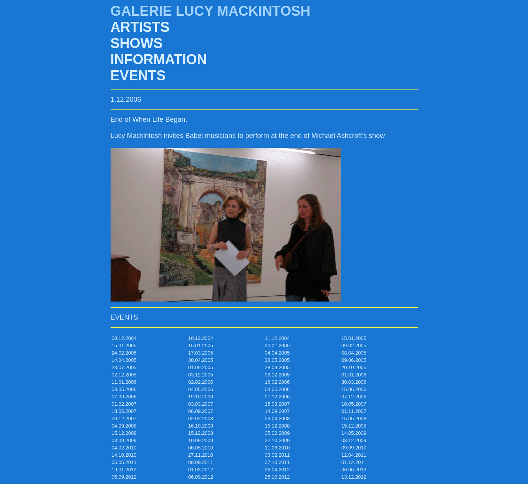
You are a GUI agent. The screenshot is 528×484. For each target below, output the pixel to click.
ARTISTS (140, 27)
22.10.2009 (277, 440)
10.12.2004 (200, 338)
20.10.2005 (353, 367)
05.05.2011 (124, 462)
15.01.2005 (353, 338)
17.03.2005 (200, 353)
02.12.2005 (124, 375)
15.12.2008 (277, 426)
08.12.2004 (124, 338)
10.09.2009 (200, 440)
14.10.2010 (124, 455)
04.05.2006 (200, 389)
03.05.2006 (124, 389)
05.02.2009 (277, 433)
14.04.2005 (124, 360)
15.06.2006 (353, 389)
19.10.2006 (200, 396)
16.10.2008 (200, 426)
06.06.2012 (353, 469)
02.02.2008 (200, 418)
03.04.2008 (277, 418)
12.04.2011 (353, 455)
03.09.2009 (124, 440)
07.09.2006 (124, 396)
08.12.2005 (277, 375)
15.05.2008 (353, 418)
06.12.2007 (124, 418)
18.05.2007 (124, 411)
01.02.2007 (124, 404)
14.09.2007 (277, 411)
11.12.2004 (277, 338)
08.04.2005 (353, 353)
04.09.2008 (124, 426)
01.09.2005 (200, 367)
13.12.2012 (353, 477)
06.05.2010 (200, 448)
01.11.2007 (353, 411)
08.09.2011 (200, 462)
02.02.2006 (200, 382)
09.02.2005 (353, 345)
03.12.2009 (353, 440)
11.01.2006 (124, 382)
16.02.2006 (277, 382)
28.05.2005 (277, 360)
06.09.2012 (200, 477)
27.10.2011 (277, 462)
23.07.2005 (124, 367)
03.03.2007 (200, 404)
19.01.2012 (124, 469)
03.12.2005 (200, 375)
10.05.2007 (353, 404)
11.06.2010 (277, 448)
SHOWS (137, 43)
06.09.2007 (200, 411)
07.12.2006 (353, 396)
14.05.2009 (353, 433)
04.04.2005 (277, 353)
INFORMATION (159, 59)
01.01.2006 (353, 375)
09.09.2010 (353, 448)
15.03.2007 (277, 404)
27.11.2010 (200, 455)
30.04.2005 (200, 360)
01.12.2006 (277, 396)
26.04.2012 (277, 469)
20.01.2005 (277, 345)
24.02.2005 (124, 353)
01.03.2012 (200, 469)
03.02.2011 (277, 455)
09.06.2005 (353, 360)
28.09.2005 (277, 367)
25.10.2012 (277, 477)
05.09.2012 (124, 477)
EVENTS (138, 75)
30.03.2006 (353, 382)
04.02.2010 (124, 448)
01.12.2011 (353, 462)
